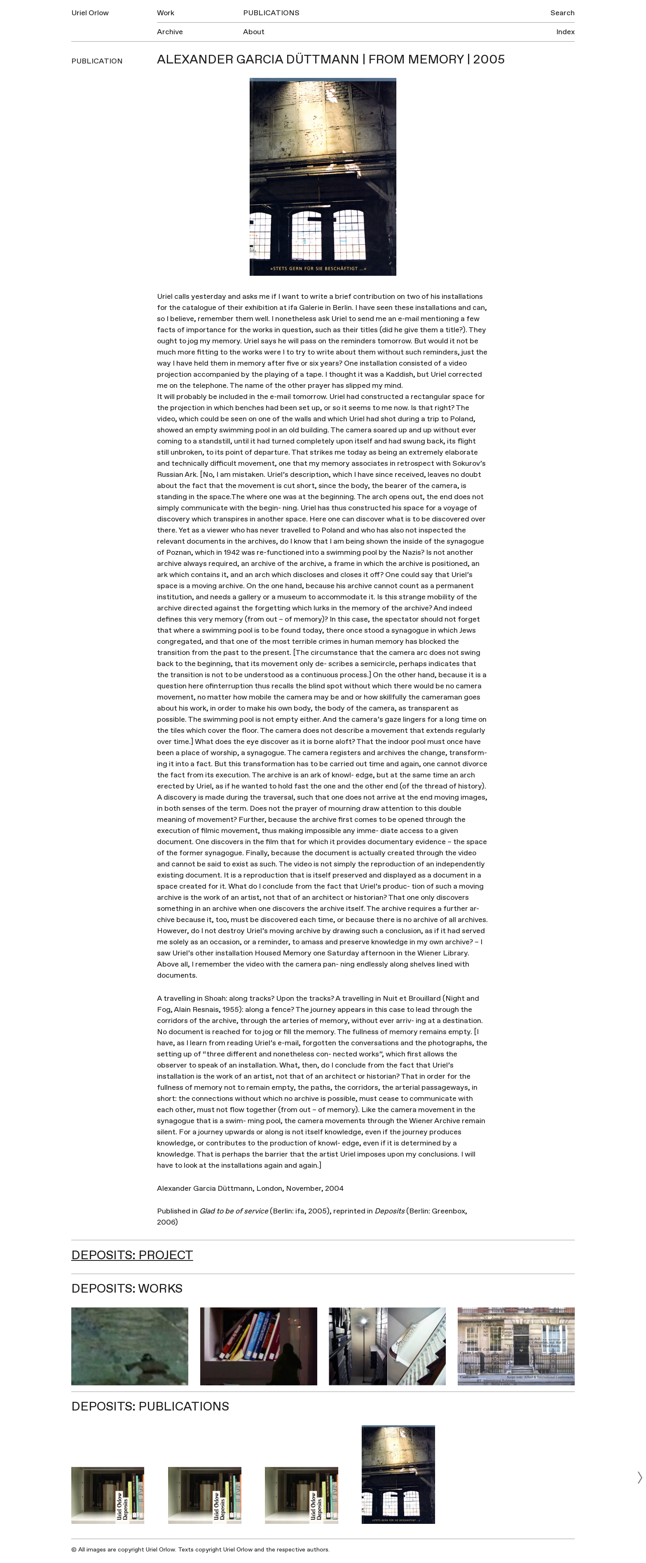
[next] (640, 1477)
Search (562, 13)
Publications (271, 13)
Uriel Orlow (90, 13)
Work (165, 13)
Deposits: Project (132, 1255)
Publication (97, 61)
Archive (170, 32)
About (253, 32)
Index (565, 32)
